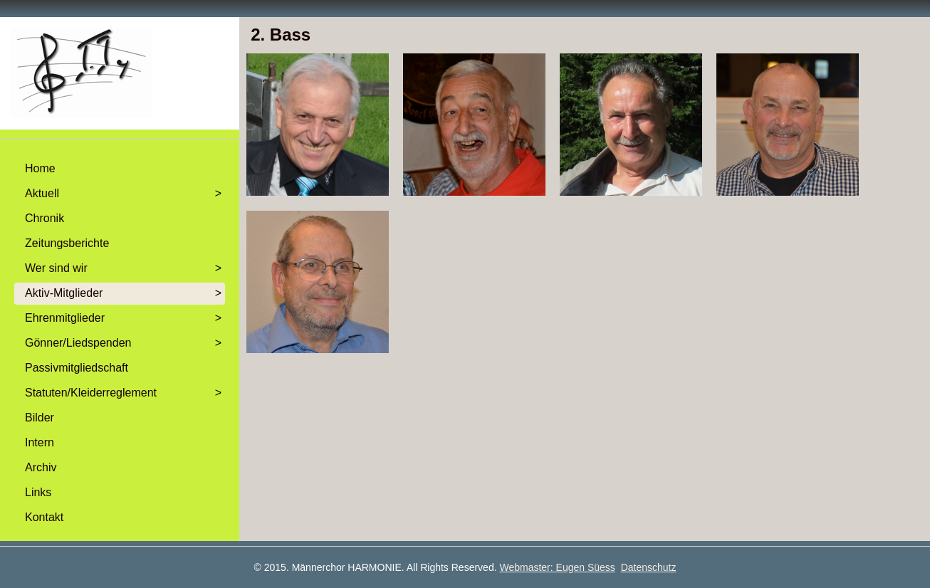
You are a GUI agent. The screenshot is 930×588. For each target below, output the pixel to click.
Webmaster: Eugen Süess (557, 567)
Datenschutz (648, 567)
